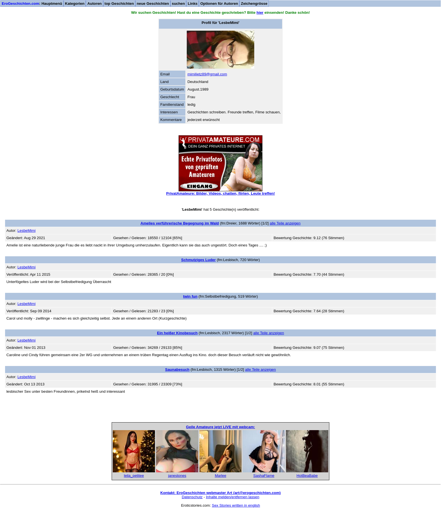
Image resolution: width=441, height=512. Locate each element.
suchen (178, 3)
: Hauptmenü (32, 3)
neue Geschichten (153, 3)
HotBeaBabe (307, 475)
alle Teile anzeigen (285, 223)
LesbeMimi (26, 230)
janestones (177, 475)
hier (259, 12)
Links (192, 3)
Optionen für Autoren (219, 3)
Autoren (94, 3)
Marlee (220, 475)
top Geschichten (119, 3)
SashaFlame (263, 475)
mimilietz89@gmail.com (207, 74)
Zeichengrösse (254, 3)
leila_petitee (134, 475)
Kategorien (75, 3)
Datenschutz (192, 497)
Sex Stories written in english (236, 505)
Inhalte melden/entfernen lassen (232, 497)
